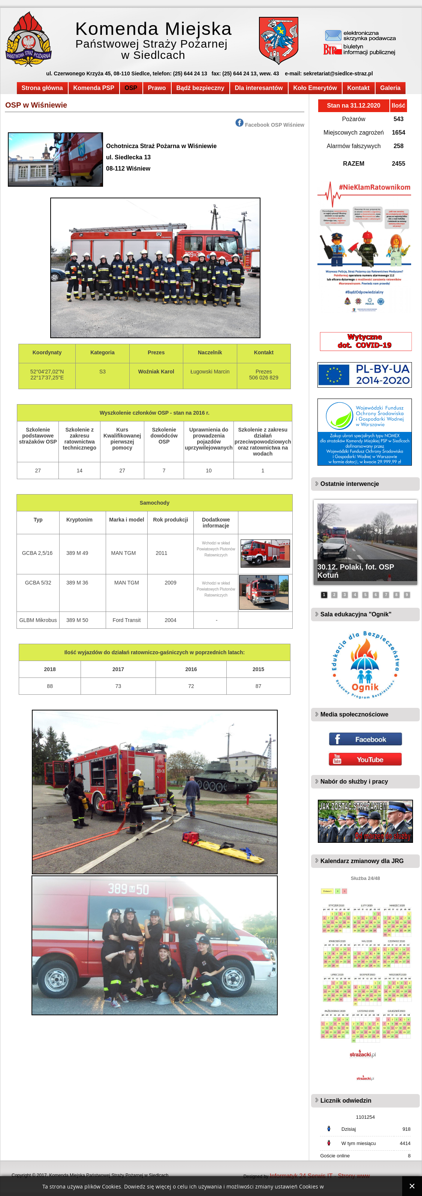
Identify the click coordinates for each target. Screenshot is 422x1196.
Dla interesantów (259, 88)
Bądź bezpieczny (200, 88)
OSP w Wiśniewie (36, 105)
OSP (131, 88)
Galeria (390, 88)
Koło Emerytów (315, 88)
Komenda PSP (93, 88)
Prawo (157, 88)
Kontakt (358, 88)
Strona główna (42, 88)
